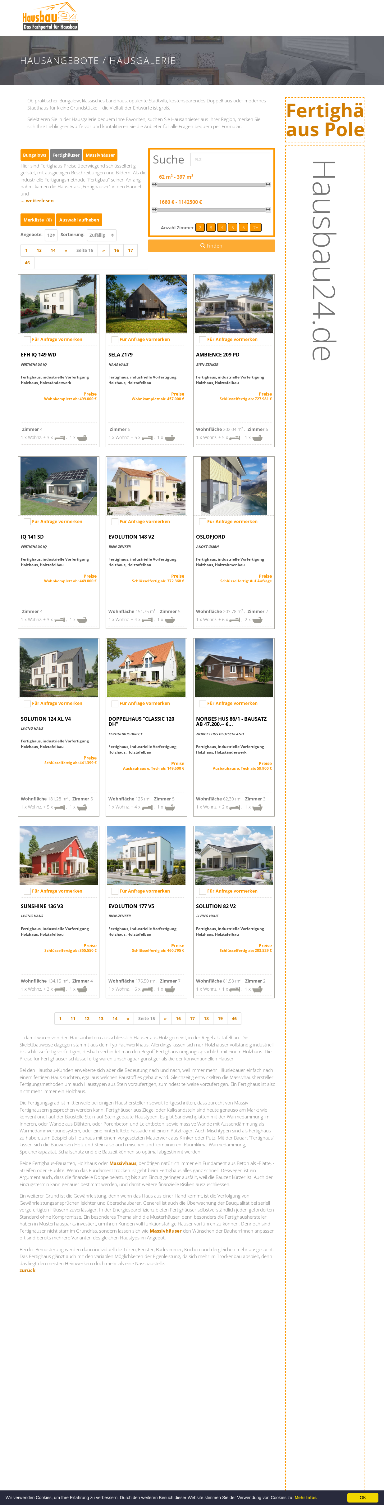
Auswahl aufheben (79, 220)
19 (220, 1018)
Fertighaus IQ (34, 364)
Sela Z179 (120, 354)
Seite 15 (84, 250)
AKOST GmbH (207, 546)
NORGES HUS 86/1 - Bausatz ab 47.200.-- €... (231, 721)
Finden (211, 245)
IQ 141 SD (32, 536)
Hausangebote (258, 26)
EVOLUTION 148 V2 (131, 536)
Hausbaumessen (203, 26)
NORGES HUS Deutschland (220, 734)
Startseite (127, 11)
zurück (27, 1270)
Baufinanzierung (307, 11)
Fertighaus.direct (125, 734)
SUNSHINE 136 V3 (42, 906)
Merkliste (38, 220)
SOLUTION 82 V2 (216, 906)
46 (27, 263)
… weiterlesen (37, 200)
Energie (297, 26)
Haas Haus (118, 364)
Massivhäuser (166, 1231)
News (157, 26)
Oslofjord (210, 536)
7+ (255, 228)
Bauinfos (161, 11)
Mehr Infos (306, 1497)
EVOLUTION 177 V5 (131, 906)
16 (116, 250)
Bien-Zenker (207, 364)
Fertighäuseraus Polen (334, 121)
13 (39, 250)
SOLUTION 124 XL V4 (46, 718)
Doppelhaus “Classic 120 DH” (141, 721)
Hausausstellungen (206, 11)
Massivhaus (122, 1163)
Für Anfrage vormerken (57, 339)
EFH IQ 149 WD (38, 354)
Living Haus (32, 728)
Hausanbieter (257, 11)
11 (73, 1018)
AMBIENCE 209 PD (218, 354)
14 (53, 250)
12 (87, 1018)
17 (130, 250)
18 (206, 1018)
